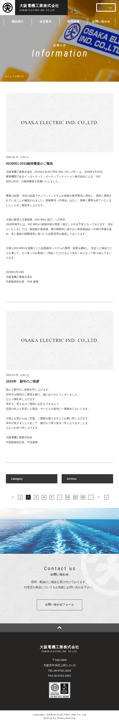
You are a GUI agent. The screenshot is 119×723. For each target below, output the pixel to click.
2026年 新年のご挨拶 (22, 381)
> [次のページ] (98, 497)
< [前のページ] (12, 497)
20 (75, 497)
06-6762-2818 (62, 671)
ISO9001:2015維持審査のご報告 (29, 163)
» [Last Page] (106, 497)
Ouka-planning (66, 718)
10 (67, 497)
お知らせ (24, 157)
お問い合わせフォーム (59, 605)
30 (83, 497)
